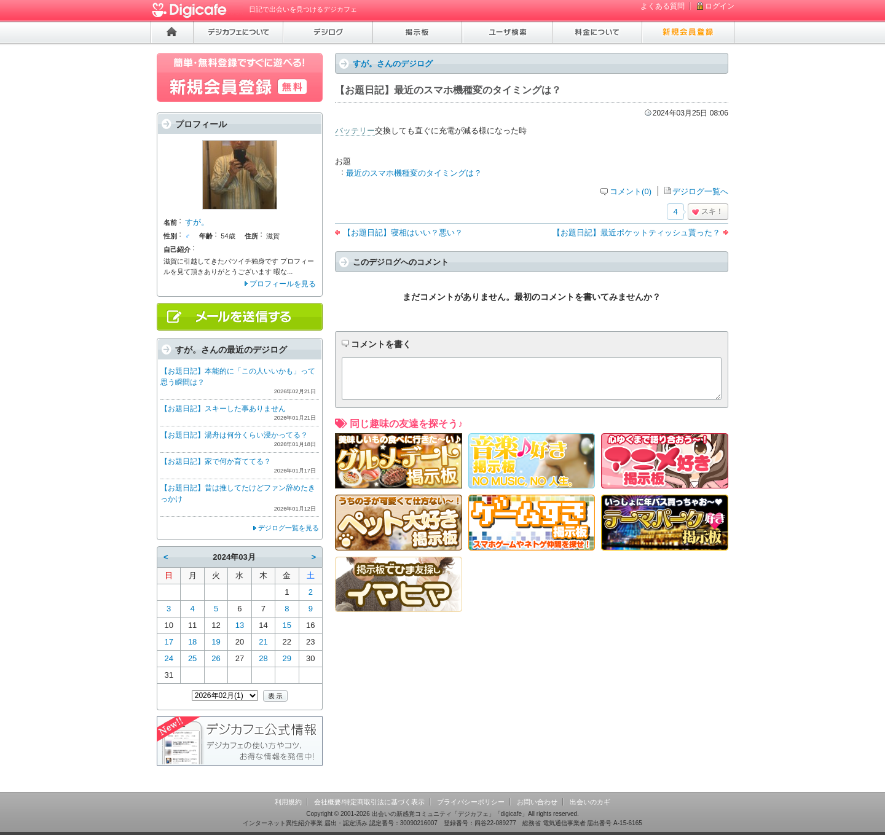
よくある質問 (662, 6)
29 (287, 658)
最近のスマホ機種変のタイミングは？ (414, 173)
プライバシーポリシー (471, 802)
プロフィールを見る (283, 284)
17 (168, 641)
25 (192, 658)
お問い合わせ (537, 802)
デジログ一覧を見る (288, 527)
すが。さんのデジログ (393, 63)
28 (263, 658)
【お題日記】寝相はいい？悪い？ (403, 232)
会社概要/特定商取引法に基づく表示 (369, 802)
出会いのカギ (590, 802)
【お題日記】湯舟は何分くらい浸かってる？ (234, 435)
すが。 (197, 222)
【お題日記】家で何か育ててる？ (215, 461)
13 (239, 625)
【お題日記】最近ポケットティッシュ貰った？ (636, 232)
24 (168, 658)
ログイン (719, 6)
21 (263, 641)
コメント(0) (630, 191)
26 (215, 658)
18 (192, 641)
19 (215, 641)
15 (287, 625)
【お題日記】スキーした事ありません (223, 408)
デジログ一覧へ (700, 191)
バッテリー (355, 130)
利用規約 (288, 802)
